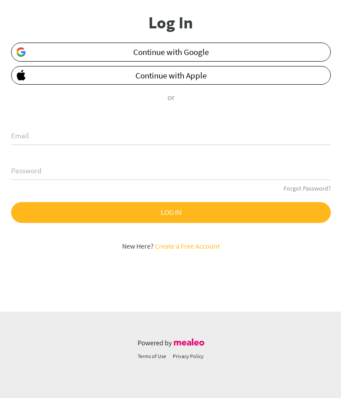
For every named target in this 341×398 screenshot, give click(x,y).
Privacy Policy (188, 356)
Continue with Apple (109, 74)
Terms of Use (152, 356)
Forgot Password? (307, 188)
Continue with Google (112, 52)
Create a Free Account (187, 246)
